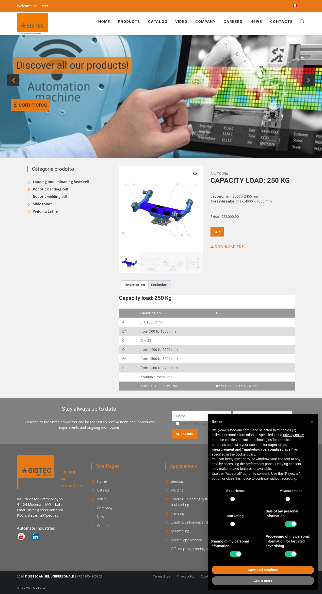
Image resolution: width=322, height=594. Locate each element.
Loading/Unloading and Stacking (196, 522)
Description (135, 284)
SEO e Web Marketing (31, 588)
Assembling (180, 530)
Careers (233, 21)
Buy (217, 231)
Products (129, 21)
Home (104, 21)
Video (181, 21)
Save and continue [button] (263, 570)
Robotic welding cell (50, 196)
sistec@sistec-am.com (45, 509)
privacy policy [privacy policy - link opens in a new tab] (293, 435)
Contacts (281, 21)
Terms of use (161, 576)
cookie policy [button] (245, 454)
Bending (177, 481)
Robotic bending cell (50, 189)
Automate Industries (36, 528)
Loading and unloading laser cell (61, 181)
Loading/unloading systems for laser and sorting (199, 501)
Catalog (157, 21)
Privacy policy (185, 576)
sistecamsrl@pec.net (41, 515)
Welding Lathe (45, 211)
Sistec (43, 5)
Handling (178, 513)
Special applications (187, 539)
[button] (195, 174)
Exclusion (159, 284)
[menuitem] (295, 5)
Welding (177, 490)
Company (205, 21)
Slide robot (42, 204)
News (256, 21)
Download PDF (226, 246)
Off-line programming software (195, 548)
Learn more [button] (263, 580)
